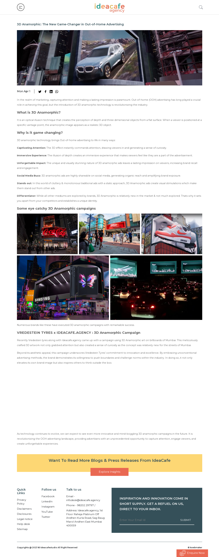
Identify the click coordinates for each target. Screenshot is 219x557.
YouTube (47, 511)
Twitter (46, 516)
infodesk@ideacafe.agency (83, 500)
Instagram (48, 506)
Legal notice (25, 519)
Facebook (48, 496)
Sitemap (22, 529)
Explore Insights (109, 471)
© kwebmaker (194, 547)
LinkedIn (47, 501)
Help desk (23, 524)
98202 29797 (85, 505)
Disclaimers (24, 508)
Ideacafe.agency (71, 340)
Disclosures (24, 513)
